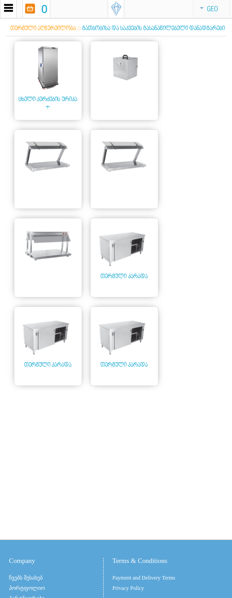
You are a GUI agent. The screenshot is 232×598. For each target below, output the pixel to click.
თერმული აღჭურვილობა (43, 28)
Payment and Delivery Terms (144, 578)
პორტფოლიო (27, 588)
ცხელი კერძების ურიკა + (47, 103)
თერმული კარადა (124, 276)
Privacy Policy (128, 588)
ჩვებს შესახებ (26, 578)
